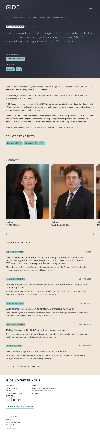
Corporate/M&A (31, 143)
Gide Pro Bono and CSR (44, 388)
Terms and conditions (13, 422)
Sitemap (9, 419)
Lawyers (10, 386)
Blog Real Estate (41, 391)
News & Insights (19, 17)
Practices (11, 388)
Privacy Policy (11, 425)
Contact (37, 393)
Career (36, 386)
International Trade (14, 143)
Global (10, 391)
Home (8, 17)
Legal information (12, 417)
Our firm (10, 396)
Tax (42, 143)
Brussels (10, 69)
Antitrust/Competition (15, 59)
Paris (19, 69)
